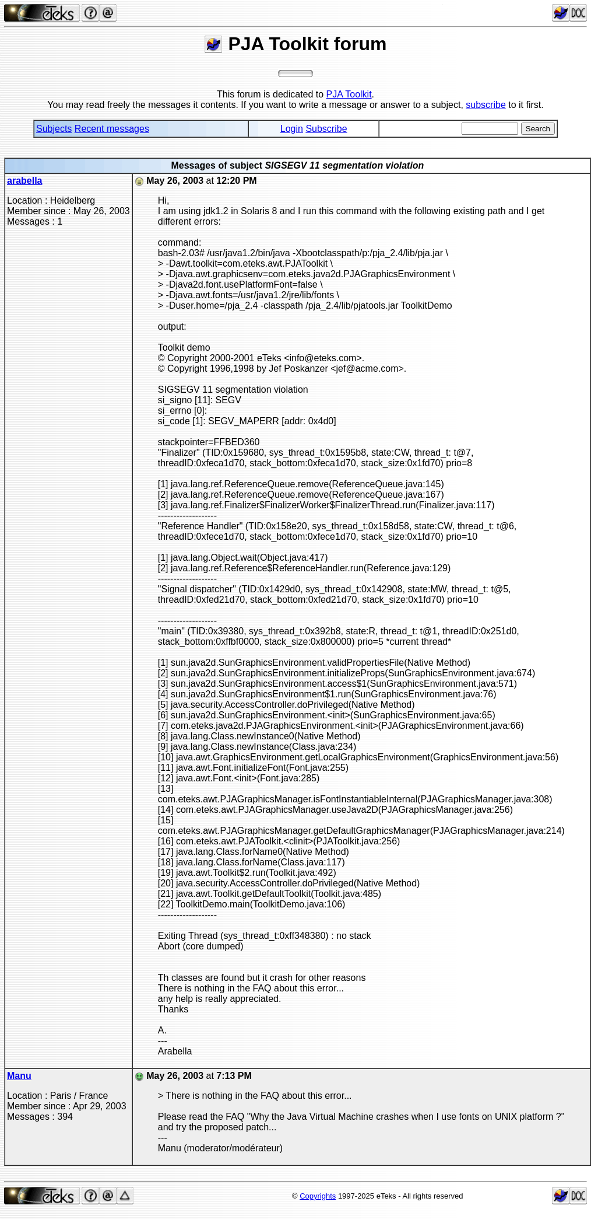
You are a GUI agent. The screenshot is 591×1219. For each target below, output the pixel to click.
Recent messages (112, 129)
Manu (19, 1076)
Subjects (54, 129)
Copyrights (318, 1196)
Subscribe (326, 129)
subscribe (485, 105)
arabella (24, 181)
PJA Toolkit (349, 94)
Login (291, 129)
